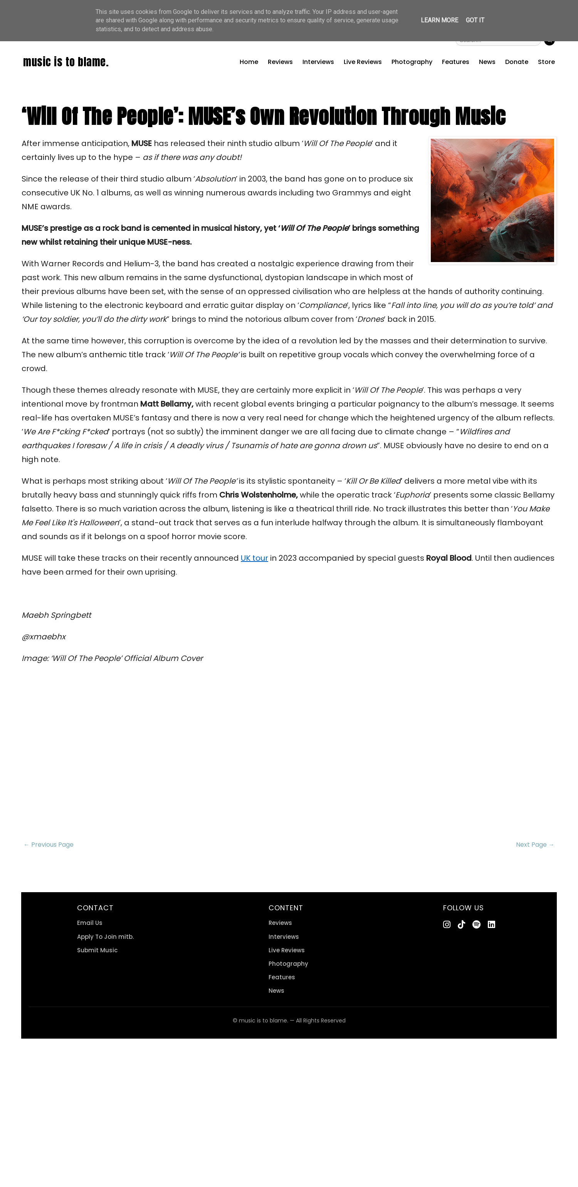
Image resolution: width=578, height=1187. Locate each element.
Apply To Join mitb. (105, 937)
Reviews (280, 61)
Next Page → (535, 844)
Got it (475, 20)
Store (546, 61)
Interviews (318, 61)
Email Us (89, 923)
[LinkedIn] (491, 925)
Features (455, 61)
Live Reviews (363, 61)
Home (249, 61)
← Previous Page (49, 844)
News (487, 61)
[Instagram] (446, 925)
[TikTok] (461, 925)
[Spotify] (476, 925)
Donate (516, 61)
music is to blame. (66, 62)
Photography (411, 61)
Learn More (439, 20)
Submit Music (97, 950)
